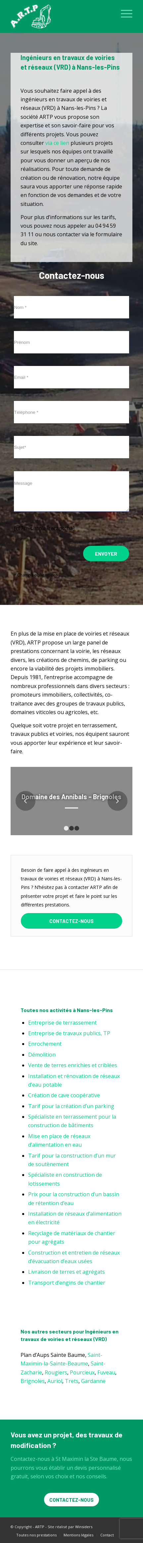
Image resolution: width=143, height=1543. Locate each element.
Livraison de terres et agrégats (66, 1271)
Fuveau (106, 1372)
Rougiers (56, 1372)
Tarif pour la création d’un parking (71, 1106)
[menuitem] (123, 13)
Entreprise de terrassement (62, 1022)
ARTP (39, 1526)
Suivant (117, 801)
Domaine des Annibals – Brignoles (71, 797)
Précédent (25, 801)
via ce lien (57, 143)
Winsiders (83, 1526)
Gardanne (93, 1381)
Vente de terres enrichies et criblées (72, 1065)
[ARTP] (59, 16)
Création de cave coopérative (64, 1095)
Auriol (54, 1381)
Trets (71, 1381)
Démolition (42, 1054)
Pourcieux (82, 1372)
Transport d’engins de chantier (66, 1282)
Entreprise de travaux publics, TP (69, 1033)
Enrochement (45, 1043)
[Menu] (123, 13)
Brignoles (33, 1381)
